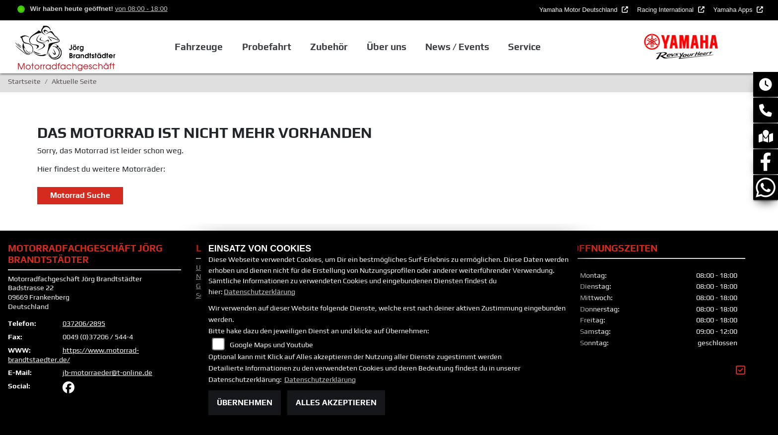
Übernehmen (244, 402)
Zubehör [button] (329, 46)
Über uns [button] (386, 46)
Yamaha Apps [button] (733, 9)
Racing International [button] (666, 9)
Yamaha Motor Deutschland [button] (579, 9)
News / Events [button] (457, 46)
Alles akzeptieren (336, 402)
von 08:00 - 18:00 (141, 8)
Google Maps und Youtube (271, 345)
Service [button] (524, 46)
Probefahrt (266, 46)
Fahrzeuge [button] (199, 46)
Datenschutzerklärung (259, 292)
